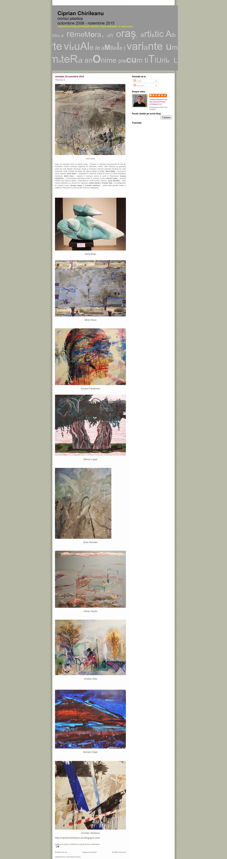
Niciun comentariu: (92, 844)
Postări (138, 81)
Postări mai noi (61, 852)
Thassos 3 (60, 80)
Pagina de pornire (89, 852)
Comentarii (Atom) (73, 857)
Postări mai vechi (119, 852)
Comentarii (139, 86)
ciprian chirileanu (160, 95)
